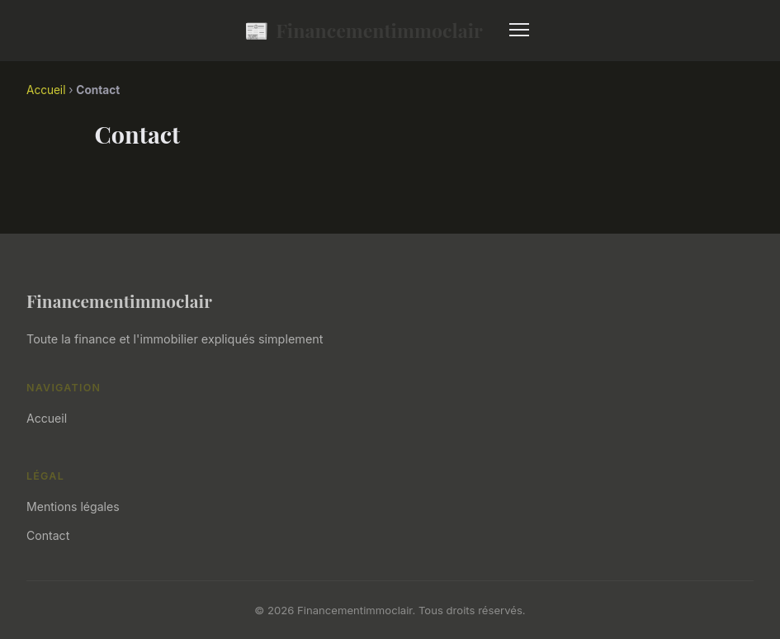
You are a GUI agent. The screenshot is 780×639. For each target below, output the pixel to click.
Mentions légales (73, 506)
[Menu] (519, 30)
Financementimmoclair (363, 30)
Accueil (45, 90)
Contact (47, 535)
